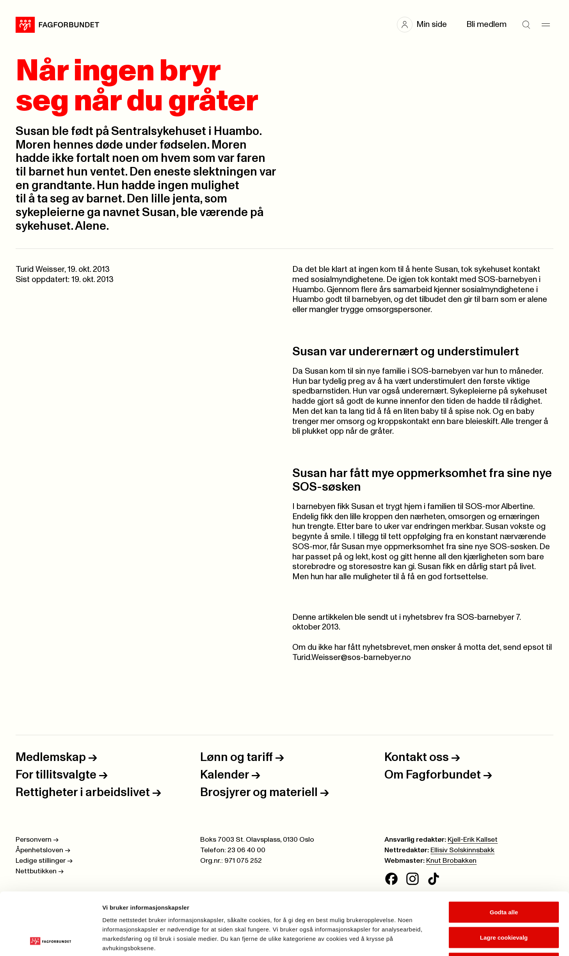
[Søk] (526, 24)
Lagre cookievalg (504, 879)
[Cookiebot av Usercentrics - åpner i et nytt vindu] (50, 941)
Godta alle (504, 853)
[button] (426, 24)
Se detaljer (420, 940)
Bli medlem (486, 24)
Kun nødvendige (504, 904)
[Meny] (545, 24)
